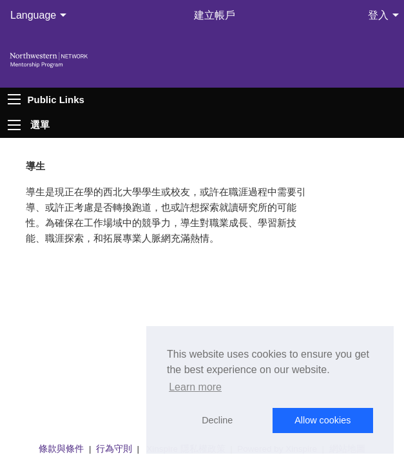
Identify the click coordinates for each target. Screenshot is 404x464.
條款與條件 (61, 449)
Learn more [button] (195, 387)
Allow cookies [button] (322, 420)
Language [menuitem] (33, 15)
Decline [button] (217, 420)
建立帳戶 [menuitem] (214, 15)
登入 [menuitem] (378, 15)
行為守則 (114, 449)
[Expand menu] (14, 125)
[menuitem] (27, 125)
